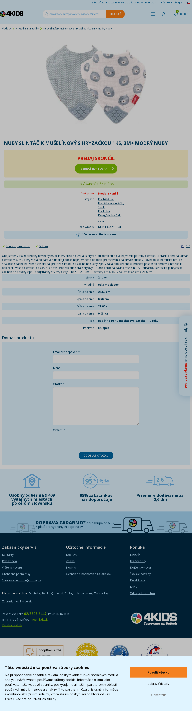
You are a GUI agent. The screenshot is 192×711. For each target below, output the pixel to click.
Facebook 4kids (12, 625)
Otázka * (59, 384)
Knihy (133, 587)
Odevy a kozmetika (142, 593)
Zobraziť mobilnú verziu (17, 601)
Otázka (43, 246)
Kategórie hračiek (109, 215)
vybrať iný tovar (97, 168)
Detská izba (137, 580)
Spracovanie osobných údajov (21, 580)
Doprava (71, 555)
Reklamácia (9, 561)
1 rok (101, 207)
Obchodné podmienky (16, 574)
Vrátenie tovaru (12, 567)
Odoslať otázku (96, 455)
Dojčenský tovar (140, 567)
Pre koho (104, 211)
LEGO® (135, 555)
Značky (70, 561)
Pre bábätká (106, 199)
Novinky (71, 567)
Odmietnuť (158, 695)
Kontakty (8, 555)
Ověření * (59, 430)
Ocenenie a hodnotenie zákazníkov (88, 574)
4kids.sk (6, 28)
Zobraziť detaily (158, 684)
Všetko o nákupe (171, 2)
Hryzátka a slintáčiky (27, 28)
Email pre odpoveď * (66, 352)
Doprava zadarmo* (60, 522)
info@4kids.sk (39, 619)
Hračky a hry (138, 561)
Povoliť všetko (158, 672)
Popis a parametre (18, 246)
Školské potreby (140, 574)
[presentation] (83, 441)
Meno (57, 368)
